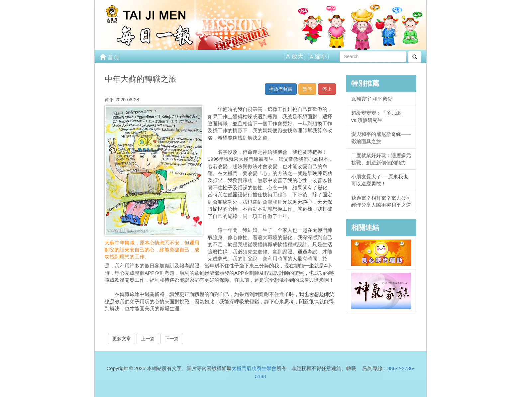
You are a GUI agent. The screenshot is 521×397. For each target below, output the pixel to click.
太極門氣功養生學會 (254, 368)
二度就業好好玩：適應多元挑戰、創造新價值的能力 (381, 158)
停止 (327, 89)
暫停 (307, 89)
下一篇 (172, 338)
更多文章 (121, 338)
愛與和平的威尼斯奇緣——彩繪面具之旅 (381, 137)
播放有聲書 (280, 89)
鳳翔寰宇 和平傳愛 (371, 99)
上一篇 (148, 338)
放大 (294, 56)
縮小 (318, 56)
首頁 (109, 56)
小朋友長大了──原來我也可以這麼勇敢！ (379, 180)
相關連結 (365, 227)
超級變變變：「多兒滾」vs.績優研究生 (378, 116)
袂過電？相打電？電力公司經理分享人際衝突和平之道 (381, 201)
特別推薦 (365, 83)
